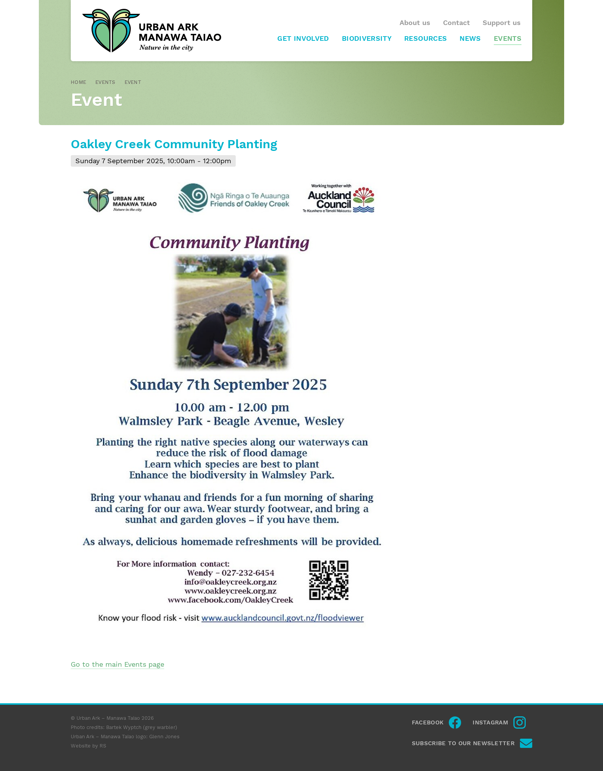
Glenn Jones (164, 736)
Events (507, 38)
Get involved (303, 38)
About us (415, 23)
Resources (425, 38)
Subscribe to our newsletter (463, 743)
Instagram (490, 722)
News (470, 38)
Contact (456, 23)
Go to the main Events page (117, 664)
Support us (502, 23)
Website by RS (88, 746)
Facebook (427, 722)
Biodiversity (366, 38)
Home (78, 82)
